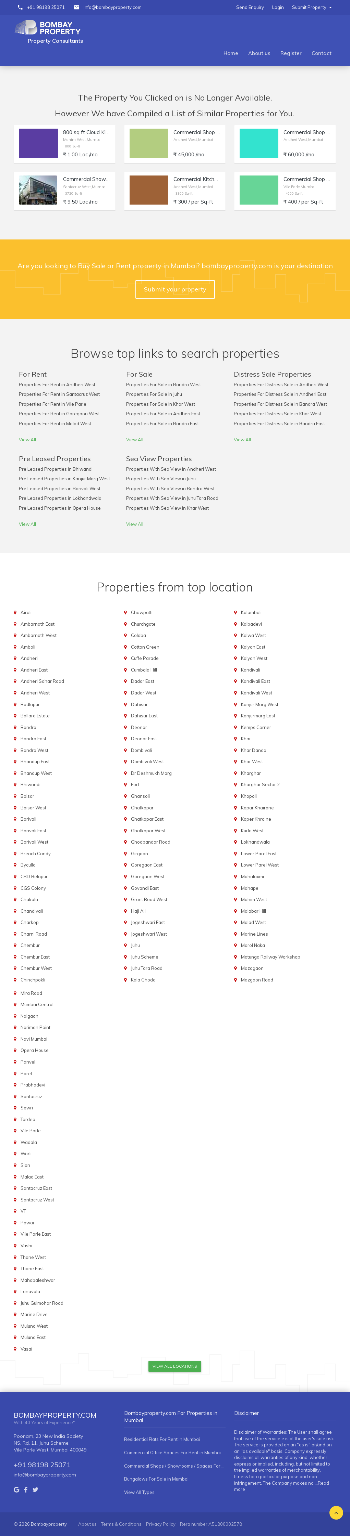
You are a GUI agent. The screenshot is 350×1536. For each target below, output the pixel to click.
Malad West (253, 922)
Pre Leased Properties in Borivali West (59, 488)
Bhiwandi (30, 784)
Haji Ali (138, 911)
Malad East (32, 1177)
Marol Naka (253, 945)
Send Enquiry (250, 7)
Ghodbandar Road (150, 842)
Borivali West (34, 842)
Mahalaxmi (252, 876)
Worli (26, 1153)
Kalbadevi (251, 624)
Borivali (28, 819)
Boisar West (33, 807)
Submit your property (175, 289)
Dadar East (142, 681)
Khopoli (249, 796)
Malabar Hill (253, 911)
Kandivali (250, 670)
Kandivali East (255, 681)
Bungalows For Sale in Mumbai (156, 1479)
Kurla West (252, 830)
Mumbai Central (37, 1004)
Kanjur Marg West (259, 704)
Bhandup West (36, 773)
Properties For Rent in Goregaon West (59, 413)
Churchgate (143, 624)
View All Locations (175, 1366)
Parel (26, 1073)
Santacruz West (37, 1199)
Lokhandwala (255, 842)
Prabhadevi (33, 1085)
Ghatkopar (142, 807)
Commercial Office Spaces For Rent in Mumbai (172, 1452)
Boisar (27, 796)
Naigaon (29, 1016)
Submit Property (312, 7)
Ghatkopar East (147, 819)
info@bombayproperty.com (113, 7)
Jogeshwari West (149, 934)
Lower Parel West (260, 865)
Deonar (139, 727)
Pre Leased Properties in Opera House (60, 508)
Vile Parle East (36, 1234)
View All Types (139, 1492)
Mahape (249, 888)
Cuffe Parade (145, 658)
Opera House (35, 1050)
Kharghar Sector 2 (260, 784)
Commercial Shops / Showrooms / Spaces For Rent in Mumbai (175, 1466)
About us (259, 53)
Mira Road (31, 993)
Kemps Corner (256, 727)
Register (291, 53)
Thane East (32, 1268)
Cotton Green (145, 647)
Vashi (26, 1245)
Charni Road (34, 934)
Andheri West (35, 692)
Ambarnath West (39, 635)
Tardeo (28, 1119)
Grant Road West (149, 899)
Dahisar (139, 704)
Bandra (28, 727)
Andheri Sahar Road (42, 681)
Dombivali (141, 750)
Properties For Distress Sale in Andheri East (280, 394)
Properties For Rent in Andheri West (57, 384)
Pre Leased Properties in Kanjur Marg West (64, 478)
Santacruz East (36, 1188)
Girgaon (139, 853)
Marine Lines (254, 934)
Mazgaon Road (257, 979)
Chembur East (35, 957)
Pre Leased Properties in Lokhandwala (60, 498)
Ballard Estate (35, 715)
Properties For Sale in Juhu (154, 394)
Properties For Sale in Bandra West (163, 384)
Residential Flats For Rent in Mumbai (162, 1439)
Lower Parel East (259, 853)
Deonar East (144, 738)
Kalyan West (254, 658)
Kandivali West (256, 692)
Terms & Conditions (121, 1524)
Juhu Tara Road (146, 968)
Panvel (28, 1062)
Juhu (135, 945)
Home (231, 53)
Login (278, 7)
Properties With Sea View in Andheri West (171, 469)
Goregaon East (146, 865)
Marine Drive (34, 1314)
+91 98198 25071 (46, 7)
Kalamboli (251, 612)
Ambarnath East (38, 624)
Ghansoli (140, 796)
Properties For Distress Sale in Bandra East (279, 423)
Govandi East (145, 888)
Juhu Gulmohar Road (42, 1303)
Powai (27, 1222)
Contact (321, 53)
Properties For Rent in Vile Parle (52, 404)
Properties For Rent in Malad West (55, 423)
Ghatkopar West (148, 830)
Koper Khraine (256, 819)
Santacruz (31, 1096)
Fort (135, 784)
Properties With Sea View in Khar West (167, 508)
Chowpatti (142, 612)
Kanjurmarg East (258, 715)
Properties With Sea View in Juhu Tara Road (172, 498)
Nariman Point (35, 1027)
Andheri (29, 658)
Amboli (28, 647)
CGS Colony (33, 888)
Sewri (27, 1107)
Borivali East (33, 830)
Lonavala (30, 1291)
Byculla (28, 865)
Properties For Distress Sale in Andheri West (281, 384)
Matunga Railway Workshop (270, 957)
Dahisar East (144, 715)
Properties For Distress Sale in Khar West (277, 413)
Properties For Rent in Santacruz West (59, 394)
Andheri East (34, 670)
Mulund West (34, 1326)
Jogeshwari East (148, 922)
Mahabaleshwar (38, 1280)
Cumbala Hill (144, 670)
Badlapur (30, 704)
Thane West (33, 1257)
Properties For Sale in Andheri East (163, 413)
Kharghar (251, 773)
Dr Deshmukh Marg (151, 773)
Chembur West (36, 968)
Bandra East (33, 738)
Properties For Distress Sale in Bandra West (280, 404)
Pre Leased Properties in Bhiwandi (56, 469)
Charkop (30, 922)
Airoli (26, 612)
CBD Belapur (34, 876)
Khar (246, 738)
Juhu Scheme (144, 957)
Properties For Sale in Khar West (160, 404)
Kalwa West (253, 635)
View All (27, 439)
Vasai (26, 1349)
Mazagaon (252, 968)
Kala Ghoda (143, 979)
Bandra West (34, 750)
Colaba (138, 635)
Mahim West (254, 899)
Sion (25, 1165)
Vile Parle (31, 1130)
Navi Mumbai (34, 1039)
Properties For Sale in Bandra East (162, 423)
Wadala (29, 1142)
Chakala (29, 899)
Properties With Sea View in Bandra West (170, 488)
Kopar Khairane (257, 807)
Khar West (252, 761)
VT (23, 1211)
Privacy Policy (161, 1524)
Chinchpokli (33, 979)
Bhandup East (35, 761)
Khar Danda (253, 750)
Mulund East (33, 1337)
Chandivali (32, 911)
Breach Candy (36, 853)
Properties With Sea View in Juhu (161, 478)
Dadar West (143, 692)
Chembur (30, 945)
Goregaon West (148, 876)
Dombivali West (147, 761)
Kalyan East (253, 647)
